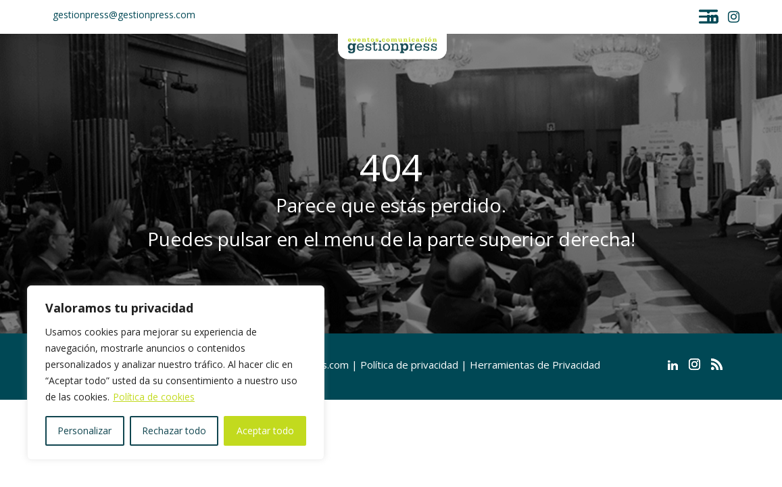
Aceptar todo (265, 430)
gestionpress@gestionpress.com (124, 14)
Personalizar (84, 430)
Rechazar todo (174, 430)
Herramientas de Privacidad (535, 364)
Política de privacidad (409, 364)
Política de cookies (154, 396)
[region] (175, 372)
